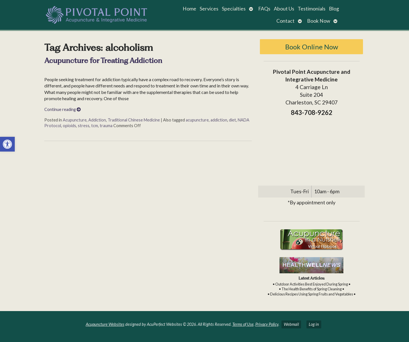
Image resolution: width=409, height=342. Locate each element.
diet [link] (232, 120)
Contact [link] (285, 21)
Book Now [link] (318, 21)
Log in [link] (314, 324)
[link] (7, 144)
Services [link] (209, 9)
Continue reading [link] (62, 109)
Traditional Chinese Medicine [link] (134, 120)
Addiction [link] (97, 120)
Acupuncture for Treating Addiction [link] (103, 60)
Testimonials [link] (311, 9)
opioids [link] (69, 125)
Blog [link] (334, 9)
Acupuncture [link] (75, 120)
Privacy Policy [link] (266, 324)
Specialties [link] (234, 9)
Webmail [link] (291, 324)
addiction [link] (218, 120)
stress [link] (83, 125)
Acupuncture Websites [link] (105, 324)
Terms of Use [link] (243, 324)
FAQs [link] (264, 9)
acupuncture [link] (197, 120)
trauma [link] (106, 125)
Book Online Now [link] (311, 47)
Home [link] (189, 9)
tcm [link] (94, 125)
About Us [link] (284, 9)
